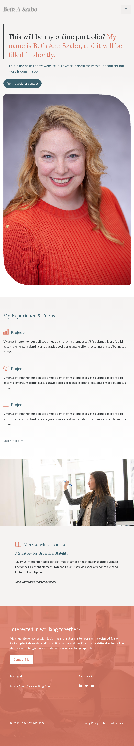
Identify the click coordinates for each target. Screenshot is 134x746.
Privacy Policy (90, 723)
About (22, 686)
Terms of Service (113, 723)
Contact (49, 686)
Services (32, 686)
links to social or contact (22, 83)
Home (14, 686)
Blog (41, 686)
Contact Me (21, 659)
